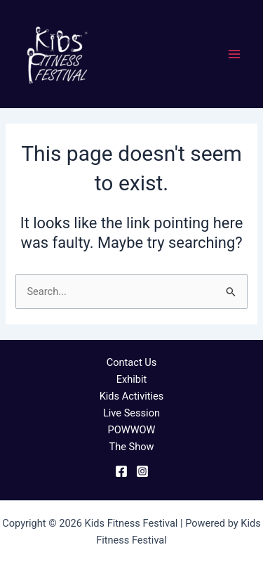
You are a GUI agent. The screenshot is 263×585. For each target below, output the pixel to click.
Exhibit (131, 379)
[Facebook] (121, 471)
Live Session (131, 413)
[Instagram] (142, 471)
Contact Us (132, 362)
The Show (131, 446)
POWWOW (131, 429)
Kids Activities (132, 396)
